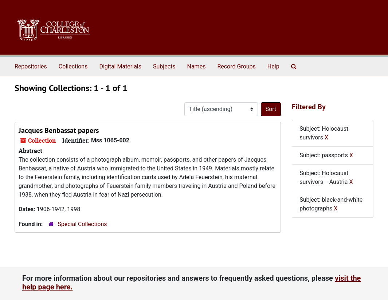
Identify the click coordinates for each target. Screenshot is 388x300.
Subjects (164, 66)
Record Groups (236, 66)
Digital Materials (120, 66)
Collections (73, 66)
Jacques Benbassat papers (59, 130)
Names (196, 66)
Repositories (31, 66)
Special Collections (82, 224)
